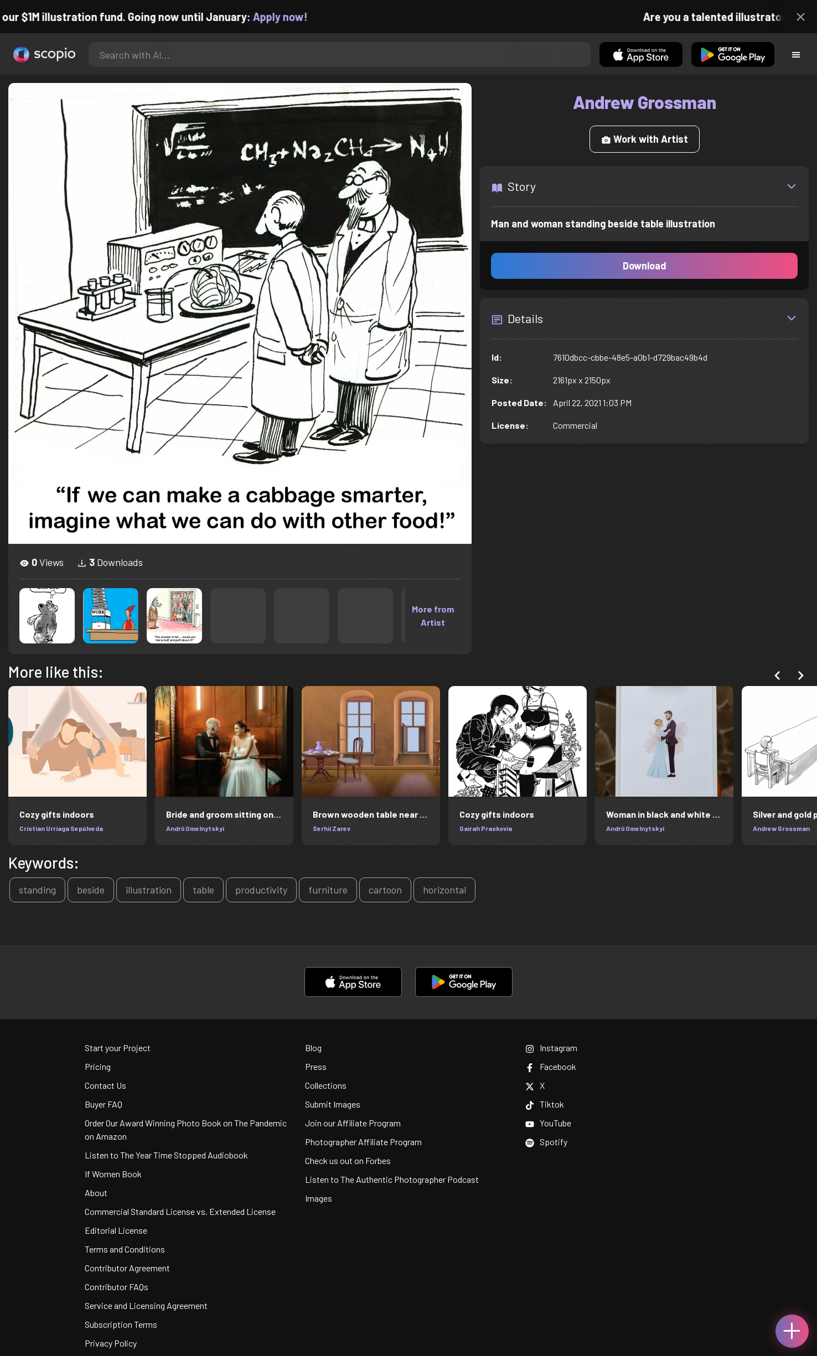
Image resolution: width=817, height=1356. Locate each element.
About (96, 1192)
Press (316, 1066)
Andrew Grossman (781, 828)
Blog (313, 1047)
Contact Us (105, 1085)
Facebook (550, 1066)
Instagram (551, 1047)
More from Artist (433, 615)
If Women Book (113, 1173)
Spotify (546, 1141)
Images (318, 1198)
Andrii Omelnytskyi (195, 828)
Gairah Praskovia (485, 828)
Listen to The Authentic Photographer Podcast (392, 1179)
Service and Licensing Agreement (146, 1305)
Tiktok (544, 1104)
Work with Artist (644, 139)
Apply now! (289, 16)
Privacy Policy (111, 1343)
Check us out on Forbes (348, 1160)
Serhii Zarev (331, 828)
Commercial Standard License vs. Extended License (180, 1211)
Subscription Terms (121, 1324)
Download (644, 265)
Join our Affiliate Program (353, 1123)
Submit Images (332, 1104)
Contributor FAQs (116, 1286)
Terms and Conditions (125, 1249)
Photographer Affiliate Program (363, 1141)
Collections (326, 1085)
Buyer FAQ (103, 1104)
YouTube (548, 1123)
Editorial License (116, 1230)
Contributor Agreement (127, 1268)
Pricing (98, 1066)
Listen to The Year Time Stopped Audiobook (166, 1155)
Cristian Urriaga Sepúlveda (61, 828)
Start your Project (118, 1047)
